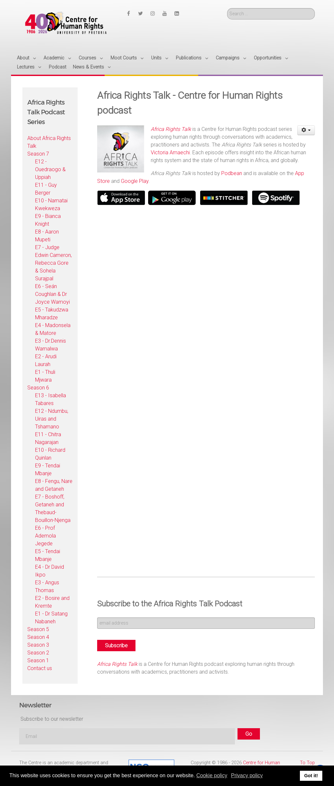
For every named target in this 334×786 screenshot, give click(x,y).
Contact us (39, 668)
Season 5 (38, 629)
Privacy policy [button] (247, 775)
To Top (307, 763)
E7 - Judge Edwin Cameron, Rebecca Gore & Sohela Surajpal (53, 263)
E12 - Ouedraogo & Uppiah (50, 169)
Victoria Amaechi (170, 152)
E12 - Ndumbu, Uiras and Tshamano (51, 419)
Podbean (231, 173)
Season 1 (38, 660)
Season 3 (38, 645)
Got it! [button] (311, 775)
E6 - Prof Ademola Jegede (45, 536)
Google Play (134, 181)
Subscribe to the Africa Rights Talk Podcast (169, 603)
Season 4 (38, 637)
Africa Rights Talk (117, 664)
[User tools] (306, 130)
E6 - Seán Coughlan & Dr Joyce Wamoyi (52, 294)
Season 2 (38, 653)
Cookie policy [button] (211, 775)
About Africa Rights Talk (49, 142)
